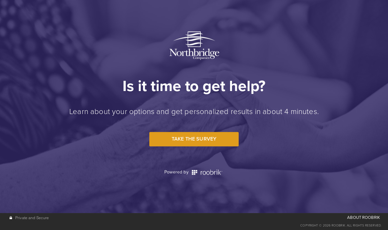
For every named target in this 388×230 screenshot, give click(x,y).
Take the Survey (194, 139)
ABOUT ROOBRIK (363, 217)
